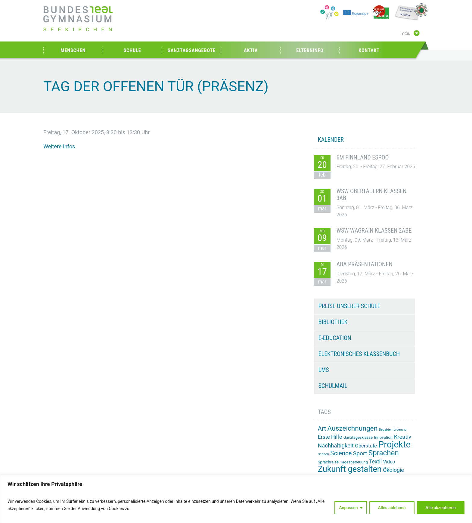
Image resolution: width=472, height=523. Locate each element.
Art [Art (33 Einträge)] (322, 428)
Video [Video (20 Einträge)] (389, 462)
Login (405, 34)
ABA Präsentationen (365, 264)
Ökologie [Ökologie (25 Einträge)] (393, 470)
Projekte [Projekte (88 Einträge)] (394, 444)
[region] (236, 499)
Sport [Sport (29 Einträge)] (360, 453)
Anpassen (348, 507)
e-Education (334, 338)
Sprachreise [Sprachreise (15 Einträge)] (328, 462)
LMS (323, 369)
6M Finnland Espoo (363, 157)
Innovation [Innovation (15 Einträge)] (383, 437)
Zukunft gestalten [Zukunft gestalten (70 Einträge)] (350, 469)
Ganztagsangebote (191, 50)
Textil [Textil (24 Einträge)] (375, 462)
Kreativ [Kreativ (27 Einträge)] (402, 437)
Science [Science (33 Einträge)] (341, 453)
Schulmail (332, 385)
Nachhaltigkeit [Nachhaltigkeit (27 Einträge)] (336, 445)
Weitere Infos (59, 146)
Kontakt (369, 50)
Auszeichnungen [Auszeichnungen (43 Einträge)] (353, 428)
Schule (132, 50)
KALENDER (331, 139)
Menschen (73, 50)
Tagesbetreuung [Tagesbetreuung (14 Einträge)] (354, 462)
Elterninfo (309, 50)
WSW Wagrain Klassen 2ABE (374, 230)
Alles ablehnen (392, 507)
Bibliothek (333, 322)
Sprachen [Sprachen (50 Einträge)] (383, 453)
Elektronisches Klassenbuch (359, 353)
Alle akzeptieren (441, 507)
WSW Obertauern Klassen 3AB (372, 194)
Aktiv (251, 50)
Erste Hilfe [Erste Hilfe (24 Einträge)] (330, 437)
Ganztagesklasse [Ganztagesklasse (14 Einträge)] (358, 437)
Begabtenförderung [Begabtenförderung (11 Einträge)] (392, 430)
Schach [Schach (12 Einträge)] (323, 454)
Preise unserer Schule (349, 306)
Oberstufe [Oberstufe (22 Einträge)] (366, 446)
